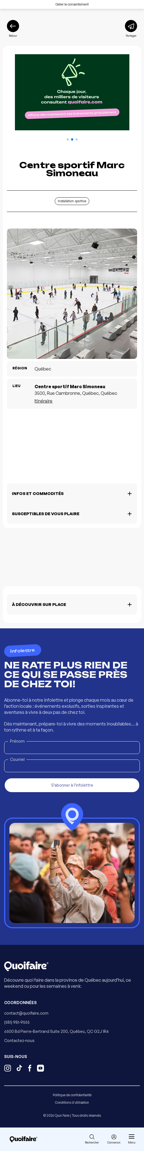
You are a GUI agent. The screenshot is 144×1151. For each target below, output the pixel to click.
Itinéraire (44, 401)
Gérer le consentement (72, 4)
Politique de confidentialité (72, 1095)
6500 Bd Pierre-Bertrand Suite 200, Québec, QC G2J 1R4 (56, 1031)
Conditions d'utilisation (72, 1102)
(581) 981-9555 (17, 1022)
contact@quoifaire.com (26, 1013)
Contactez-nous (19, 1040)
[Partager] (131, 29)
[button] (68, 139)
